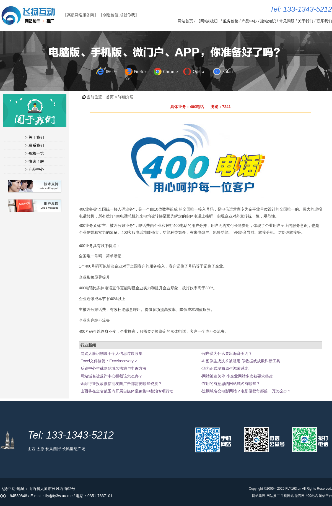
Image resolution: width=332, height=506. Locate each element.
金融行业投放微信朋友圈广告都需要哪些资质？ (121, 383)
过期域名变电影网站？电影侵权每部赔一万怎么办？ (246, 391)
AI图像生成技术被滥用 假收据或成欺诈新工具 (241, 361)
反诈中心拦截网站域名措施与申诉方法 (113, 368)
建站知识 (268, 21)
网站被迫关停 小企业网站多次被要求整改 (237, 376)
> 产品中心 (34, 169)
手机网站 (287, 496)
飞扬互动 (7, 488)
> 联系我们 (34, 145)
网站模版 (208, 21)
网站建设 (258, 496)
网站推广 (273, 496)
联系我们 (324, 21)
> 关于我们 (34, 137)
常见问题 (287, 21)
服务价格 (230, 21)
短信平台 (325, 496)
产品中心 (249, 21)
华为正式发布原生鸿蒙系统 (225, 368)
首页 (110, 97)
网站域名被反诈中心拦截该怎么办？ (111, 376)
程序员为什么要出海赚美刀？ (227, 353)
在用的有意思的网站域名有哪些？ (231, 383)
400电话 (312, 496)
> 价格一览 (34, 153)
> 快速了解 (34, 161)
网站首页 (185, 21)
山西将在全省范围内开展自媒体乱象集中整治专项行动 (127, 391)
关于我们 (305, 21)
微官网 (300, 496)
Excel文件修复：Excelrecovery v (109, 361)
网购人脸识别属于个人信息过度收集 (111, 353)
